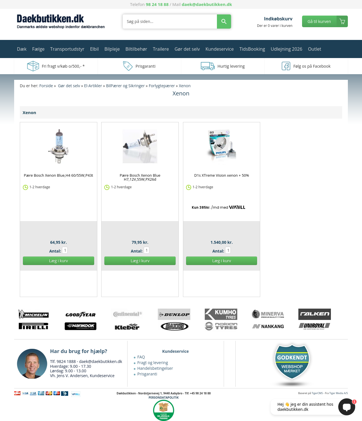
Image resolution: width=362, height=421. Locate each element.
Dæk (22, 49)
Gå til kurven (319, 21)
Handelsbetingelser (155, 368)
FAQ (141, 357)
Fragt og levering (152, 362)
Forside (46, 85)
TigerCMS (317, 393)
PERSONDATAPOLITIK (164, 397)
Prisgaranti (147, 374)
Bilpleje (112, 49)
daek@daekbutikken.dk (207, 4)
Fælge (38, 49)
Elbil (94, 49)
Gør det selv (187, 49)
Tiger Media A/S (338, 393)
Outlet (314, 49)
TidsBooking (252, 49)
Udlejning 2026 (286, 49)
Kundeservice (219, 49)
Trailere (161, 49)
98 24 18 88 (157, 4)
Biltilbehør (136, 49)
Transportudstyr (67, 49)
